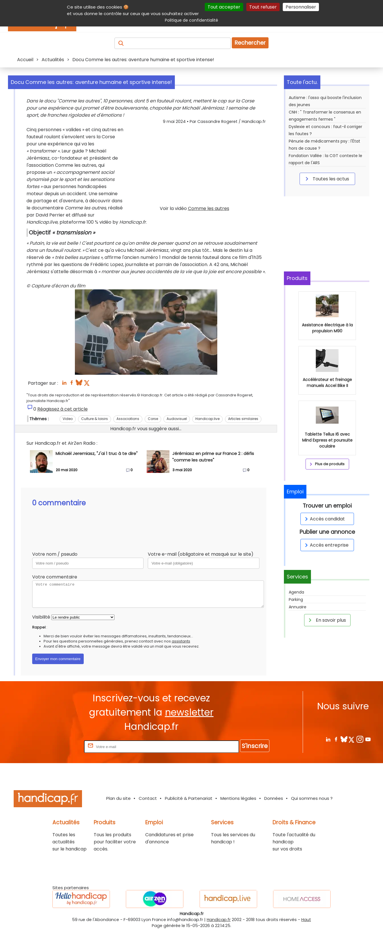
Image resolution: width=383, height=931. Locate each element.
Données (273, 798)
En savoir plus (326, 620)
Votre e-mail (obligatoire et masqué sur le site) (200, 554)
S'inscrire (255, 746)
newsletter (189, 712)
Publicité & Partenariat (188, 798)
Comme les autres (208, 208)
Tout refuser (263, 7)
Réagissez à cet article (62, 409)
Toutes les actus (326, 178)
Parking (296, 599)
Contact (148, 798)
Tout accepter (224, 7)
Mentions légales (238, 798)
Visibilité (41, 617)
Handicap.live (207, 418)
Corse (153, 418)
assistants (181, 641)
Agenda (296, 592)
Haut (306, 919)
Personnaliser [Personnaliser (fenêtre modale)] (301, 7)
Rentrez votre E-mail (60, 746)
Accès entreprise (326, 545)
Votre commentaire (54, 577)
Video (68, 418)
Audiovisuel (177, 418)
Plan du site (118, 798)
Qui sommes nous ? (312, 798)
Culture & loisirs (94, 418)
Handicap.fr (219, 919)
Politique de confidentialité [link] (191, 20)
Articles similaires (243, 418)
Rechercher (250, 43)
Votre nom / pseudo (54, 554)
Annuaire (297, 607)
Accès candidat (324, 518)
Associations (127, 418)
